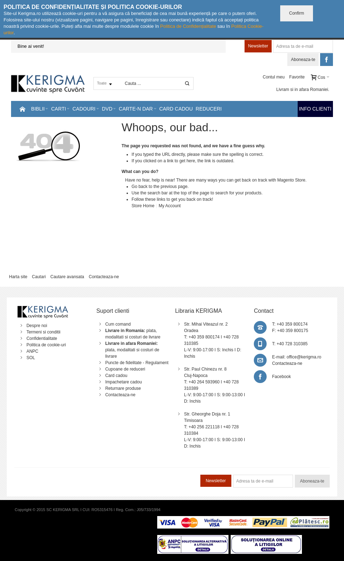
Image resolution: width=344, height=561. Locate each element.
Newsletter (258, 46)
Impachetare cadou (123, 381)
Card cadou (116, 375)
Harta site (18, 276)
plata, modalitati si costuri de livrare (132, 350)
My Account (170, 205)
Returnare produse (123, 388)
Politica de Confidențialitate (188, 26)
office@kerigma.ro (304, 357)
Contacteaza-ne (104, 276)
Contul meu (273, 77)
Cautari (39, 276)
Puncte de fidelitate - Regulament (136, 362)
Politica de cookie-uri (46, 344)
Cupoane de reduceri (125, 369)
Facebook (281, 376)
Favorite (296, 77)
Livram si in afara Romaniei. (302, 89)
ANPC (32, 351)
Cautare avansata (67, 276)
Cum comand (117, 324)
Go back (140, 186)
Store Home (143, 205)
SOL (30, 357)
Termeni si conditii (43, 332)
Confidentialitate (41, 338)
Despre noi (36, 325)
